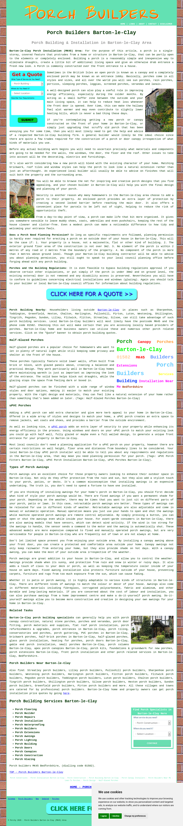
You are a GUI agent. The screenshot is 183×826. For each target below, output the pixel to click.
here (66, 693)
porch (72, 188)
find (21, 670)
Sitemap (11, 799)
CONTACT (152, 24)
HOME (122, 24)
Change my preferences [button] (135, 816)
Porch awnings (20, 474)
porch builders (100, 685)
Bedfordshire (28, 656)
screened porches (116, 84)
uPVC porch (59, 426)
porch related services (134, 652)
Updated (45, 799)
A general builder (95, 135)
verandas (138, 84)
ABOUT (142, 24)
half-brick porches (53, 636)
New (37, 799)
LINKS (132, 24)
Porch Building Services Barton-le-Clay (53, 701)
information (110, 283)
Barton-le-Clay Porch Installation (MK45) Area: (46, 50)
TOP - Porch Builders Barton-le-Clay (36, 772)
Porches (55, 799)
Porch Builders (25, 799)
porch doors (95, 640)
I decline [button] (115, 816)
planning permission (159, 234)
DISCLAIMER (166, 24)
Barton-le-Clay (108, 309)
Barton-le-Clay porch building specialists (42, 617)
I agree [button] (104, 816)
